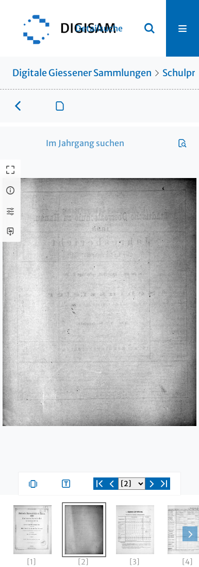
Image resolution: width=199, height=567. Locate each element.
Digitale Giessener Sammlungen (82, 73)
